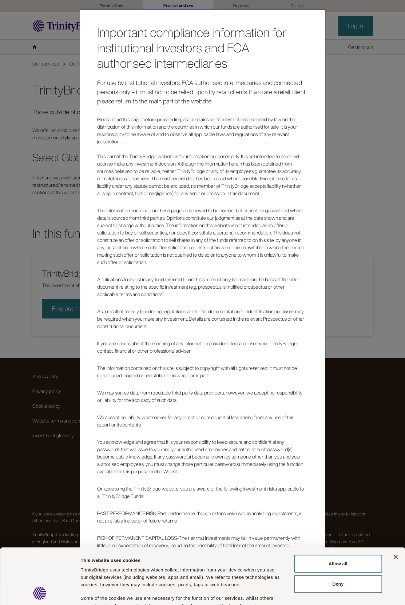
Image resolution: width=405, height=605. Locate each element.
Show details (341, 592)
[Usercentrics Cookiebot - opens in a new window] (40, 593)
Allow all (338, 511)
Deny (338, 531)
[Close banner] (395, 505)
